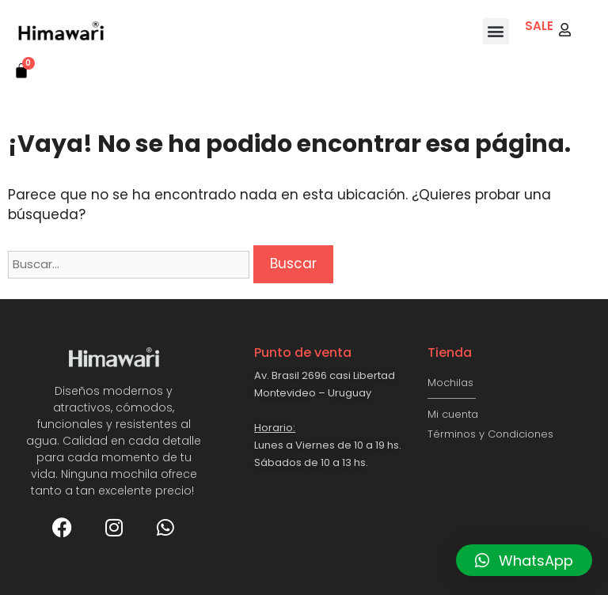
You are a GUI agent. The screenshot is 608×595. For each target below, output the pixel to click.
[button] (496, 31)
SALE (539, 25)
